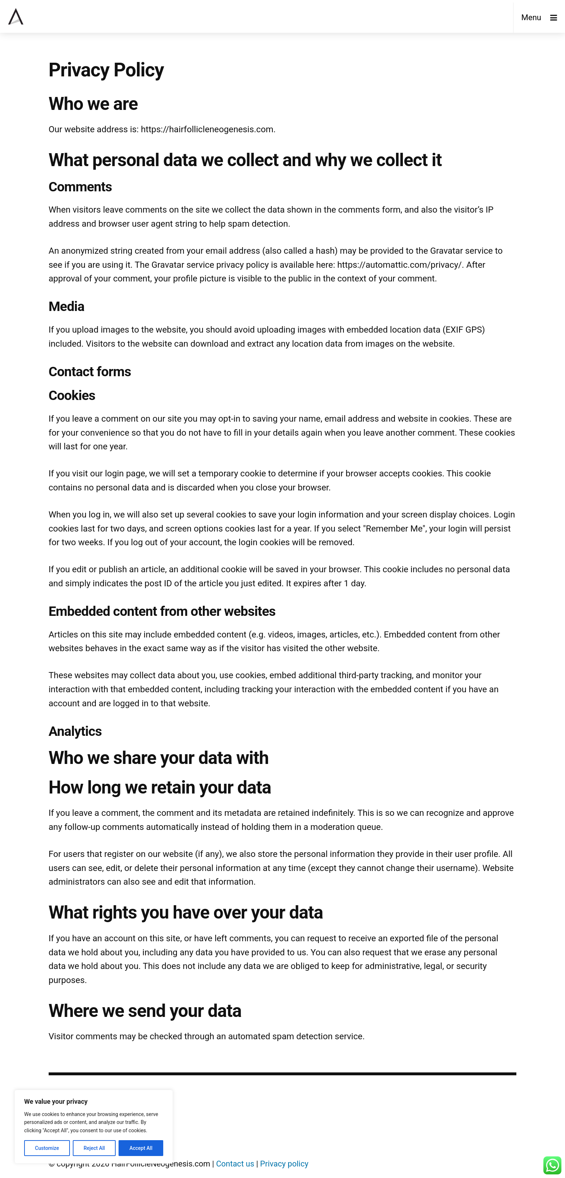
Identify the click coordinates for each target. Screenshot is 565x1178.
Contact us (235, 1163)
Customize (47, 1148)
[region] (93, 1127)
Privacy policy (284, 1163)
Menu (531, 17)
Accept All (140, 1148)
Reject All (94, 1148)
